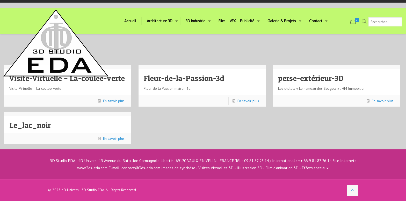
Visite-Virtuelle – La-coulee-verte (67, 78)
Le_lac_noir (30, 125)
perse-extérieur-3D (311, 78)
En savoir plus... (115, 101)
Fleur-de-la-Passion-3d (184, 78)
